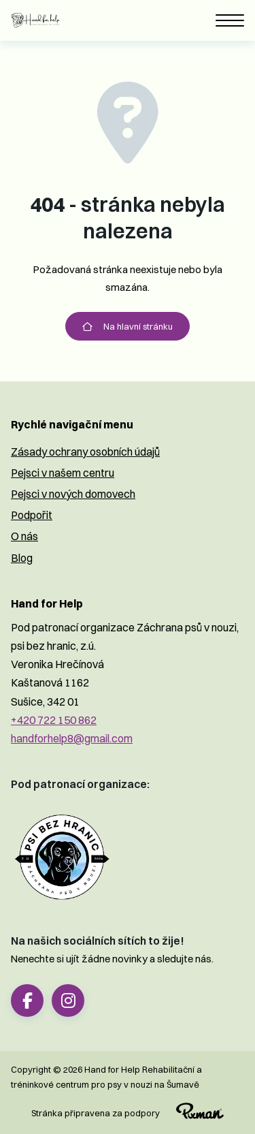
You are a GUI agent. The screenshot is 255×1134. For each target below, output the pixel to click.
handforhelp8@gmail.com (72, 738)
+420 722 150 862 (54, 720)
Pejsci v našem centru (62, 472)
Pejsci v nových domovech (73, 494)
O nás (24, 536)
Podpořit (31, 515)
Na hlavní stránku (127, 326)
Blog (22, 558)
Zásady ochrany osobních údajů (85, 451)
